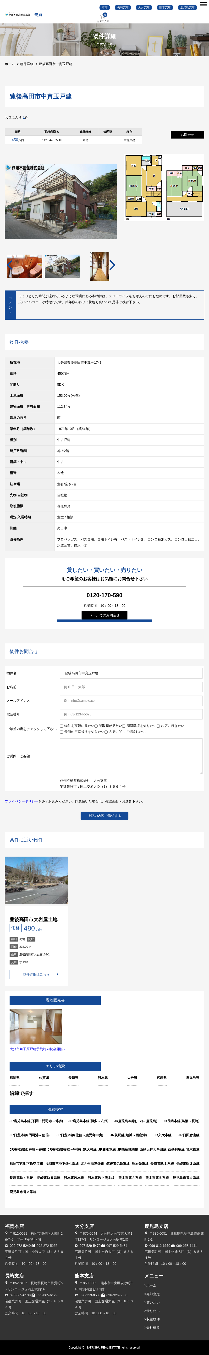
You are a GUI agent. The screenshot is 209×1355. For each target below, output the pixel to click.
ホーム (10, 64)
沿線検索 (55, 1109)
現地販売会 (55, 1000)
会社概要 (153, 1327)
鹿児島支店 (187, 7)
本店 (105, 7)
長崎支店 (123, 7)
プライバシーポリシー (21, 801)
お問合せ (187, 135)
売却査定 (153, 1294)
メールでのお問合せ (104, 615)
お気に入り (103, 17)
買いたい (153, 1302)
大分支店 (144, 7)
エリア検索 (55, 1066)
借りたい (153, 1311)
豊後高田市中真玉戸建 (55, 64)
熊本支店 (165, 7)
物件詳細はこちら (36, 974)
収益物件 (153, 1319)
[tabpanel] (62, 266)
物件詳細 (26, 64)
